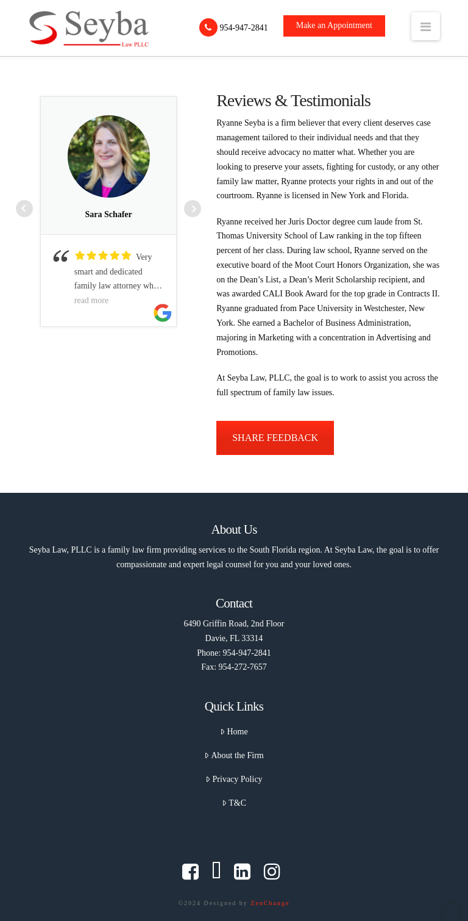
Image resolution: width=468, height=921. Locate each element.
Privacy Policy (233, 779)
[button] (425, 26)
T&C (234, 803)
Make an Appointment (334, 25)
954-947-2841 (233, 27)
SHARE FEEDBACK (275, 437)
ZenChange (269, 903)
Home (233, 731)
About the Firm (234, 755)
